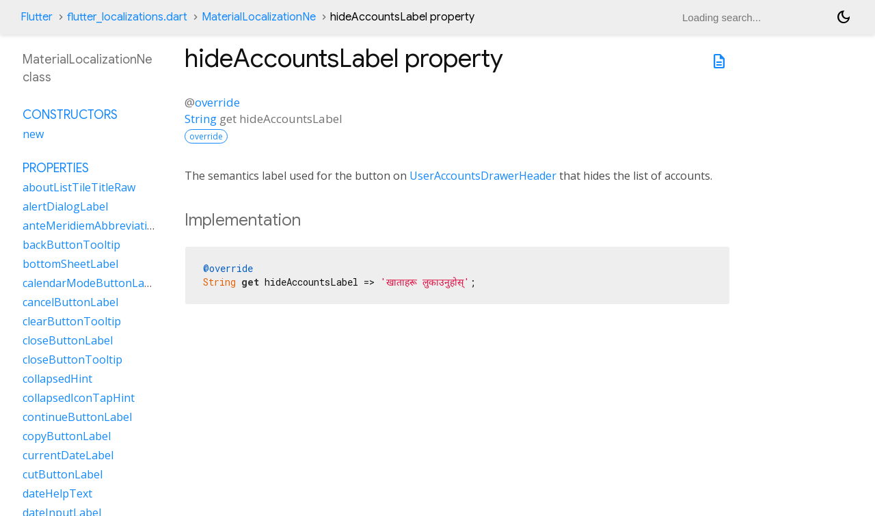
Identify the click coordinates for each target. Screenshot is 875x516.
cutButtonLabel (63, 474)
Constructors (70, 114)
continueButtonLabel (77, 416)
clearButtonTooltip (72, 321)
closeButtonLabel (68, 340)
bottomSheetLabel (70, 263)
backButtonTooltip (71, 244)
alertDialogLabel (65, 206)
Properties (56, 168)
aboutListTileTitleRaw (79, 187)
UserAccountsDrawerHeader (482, 175)
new (33, 133)
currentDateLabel (68, 455)
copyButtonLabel (67, 436)
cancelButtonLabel (70, 302)
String (201, 118)
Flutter (37, 17)
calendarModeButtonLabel (91, 282)
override (217, 102)
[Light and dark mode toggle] (843, 17)
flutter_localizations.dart (127, 17)
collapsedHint (57, 378)
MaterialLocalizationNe (259, 17)
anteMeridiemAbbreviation (92, 225)
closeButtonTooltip (72, 359)
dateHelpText (57, 493)
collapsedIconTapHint (79, 397)
